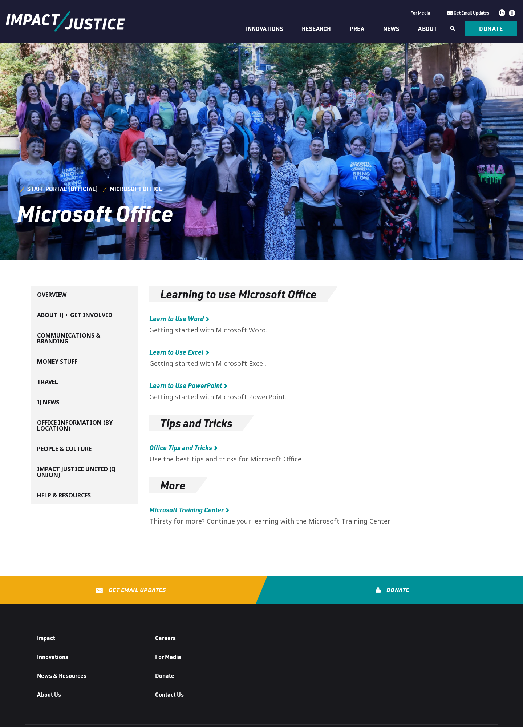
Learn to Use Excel (176, 352)
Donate (491, 28)
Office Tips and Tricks (180, 448)
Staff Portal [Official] (62, 189)
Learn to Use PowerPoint (185, 385)
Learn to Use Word (176, 319)
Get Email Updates (136, 590)
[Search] (451, 28)
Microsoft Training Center (186, 510)
